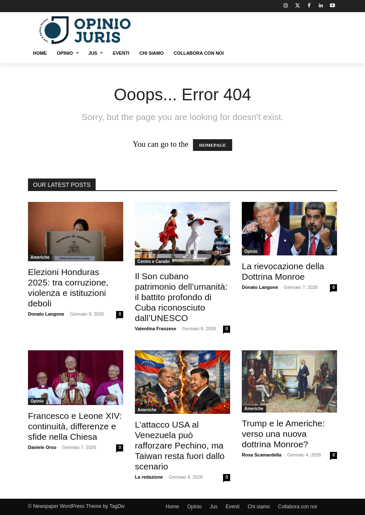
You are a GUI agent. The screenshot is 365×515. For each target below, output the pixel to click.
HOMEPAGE (212, 145)
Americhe (40, 257)
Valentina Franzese (155, 328)
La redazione (149, 476)
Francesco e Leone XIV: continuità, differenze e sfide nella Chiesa (75, 426)
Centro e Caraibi (153, 261)
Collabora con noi (297, 507)
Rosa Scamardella (261, 454)
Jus (214, 507)
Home (172, 507)
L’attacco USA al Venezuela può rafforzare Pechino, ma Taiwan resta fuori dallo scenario (180, 445)
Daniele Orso (42, 447)
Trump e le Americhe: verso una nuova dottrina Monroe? (283, 433)
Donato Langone (46, 313)
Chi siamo (259, 507)
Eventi (232, 507)
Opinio (251, 251)
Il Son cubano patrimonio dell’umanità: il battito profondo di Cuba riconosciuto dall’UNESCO (181, 297)
